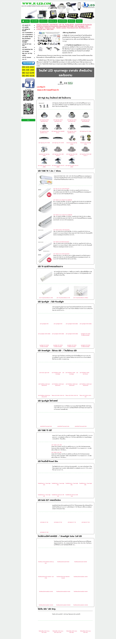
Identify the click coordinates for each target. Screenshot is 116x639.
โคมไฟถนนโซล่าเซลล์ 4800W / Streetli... (63, 540)
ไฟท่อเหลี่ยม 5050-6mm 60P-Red (85, 594)
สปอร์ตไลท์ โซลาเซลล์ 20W (63, 389)
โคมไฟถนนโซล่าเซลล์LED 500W (81, 554)
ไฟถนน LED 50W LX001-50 (72, 358)
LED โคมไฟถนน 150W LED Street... (85, 336)
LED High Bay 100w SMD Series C (58, 154)
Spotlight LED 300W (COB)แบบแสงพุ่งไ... (44, 308)
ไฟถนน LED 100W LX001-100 (85, 359)
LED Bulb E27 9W (86, 485)
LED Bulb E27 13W (44, 495)
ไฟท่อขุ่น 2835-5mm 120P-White (85, 606)
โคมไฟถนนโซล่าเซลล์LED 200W (81, 539)
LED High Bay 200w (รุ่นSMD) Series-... (71, 132)
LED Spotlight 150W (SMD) (86, 286)
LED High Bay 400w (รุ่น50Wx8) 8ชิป (85, 120)
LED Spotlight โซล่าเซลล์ (48, 363)
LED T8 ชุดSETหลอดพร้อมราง (50, 235)
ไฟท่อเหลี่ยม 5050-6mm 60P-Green (44, 606)
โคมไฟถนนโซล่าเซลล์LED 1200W (46, 568)
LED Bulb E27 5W (58, 485)
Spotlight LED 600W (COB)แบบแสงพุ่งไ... (85, 308)
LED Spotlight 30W (44, 286)
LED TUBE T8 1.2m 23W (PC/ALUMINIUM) (62, 203)
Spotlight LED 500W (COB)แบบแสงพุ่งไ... (71, 308)
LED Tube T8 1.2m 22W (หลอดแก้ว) (61, 188)
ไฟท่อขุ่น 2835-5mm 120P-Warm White (44, 617)
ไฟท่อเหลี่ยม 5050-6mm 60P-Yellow (58, 606)
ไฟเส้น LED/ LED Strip (47, 571)
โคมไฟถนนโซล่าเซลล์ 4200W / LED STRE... (46, 540)
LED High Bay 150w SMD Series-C (71, 154)
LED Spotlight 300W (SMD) (72, 296)
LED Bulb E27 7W (72, 485)
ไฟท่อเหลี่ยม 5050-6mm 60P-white (44, 594)
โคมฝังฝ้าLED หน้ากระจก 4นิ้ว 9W (58, 458)
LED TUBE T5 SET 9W (56, 415)
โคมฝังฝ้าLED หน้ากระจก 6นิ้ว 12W (72, 458)
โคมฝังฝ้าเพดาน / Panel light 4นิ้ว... (58, 447)
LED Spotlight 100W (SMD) (72, 286)
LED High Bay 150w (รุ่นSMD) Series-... (58, 132)
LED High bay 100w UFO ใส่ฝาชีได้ (44, 166)
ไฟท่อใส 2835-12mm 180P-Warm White (72, 617)
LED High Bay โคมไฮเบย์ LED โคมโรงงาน (54, 97)
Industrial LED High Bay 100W (44, 154)
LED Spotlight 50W (58, 286)
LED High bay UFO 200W (58, 142)
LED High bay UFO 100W (85, 131)
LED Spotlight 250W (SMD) (58, 296)
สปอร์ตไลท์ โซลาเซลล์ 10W (46, 389)
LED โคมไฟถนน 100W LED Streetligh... (71, 336)
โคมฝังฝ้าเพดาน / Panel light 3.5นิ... (44, 447)
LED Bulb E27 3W (44, 485)
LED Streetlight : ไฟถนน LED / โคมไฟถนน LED (57, 313)
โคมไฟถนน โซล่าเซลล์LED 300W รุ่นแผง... (46, 525)
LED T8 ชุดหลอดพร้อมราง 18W (46, 260)
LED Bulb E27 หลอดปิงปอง (49, 463)
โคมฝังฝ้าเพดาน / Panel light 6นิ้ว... (72, 447)
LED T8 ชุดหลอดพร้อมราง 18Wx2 (80, 260)
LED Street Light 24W (44, 335)
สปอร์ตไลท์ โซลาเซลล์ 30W (80, 389)
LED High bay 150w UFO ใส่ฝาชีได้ (58, 166)
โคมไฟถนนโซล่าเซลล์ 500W (63, 524)
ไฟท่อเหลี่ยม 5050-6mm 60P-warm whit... (58, 594)
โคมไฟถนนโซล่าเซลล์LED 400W (63, 554)
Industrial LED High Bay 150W (85, 143)
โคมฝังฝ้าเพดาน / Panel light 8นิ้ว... (85, 447)
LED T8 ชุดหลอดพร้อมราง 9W (63, 260)
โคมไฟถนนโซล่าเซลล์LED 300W (46, 554)
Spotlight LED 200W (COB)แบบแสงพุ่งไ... (85, 297)
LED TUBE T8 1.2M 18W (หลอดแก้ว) (61, 218)
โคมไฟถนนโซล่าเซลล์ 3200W (80, 524)
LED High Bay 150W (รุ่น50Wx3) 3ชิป (44, 120)
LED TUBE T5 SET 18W (56, 407)
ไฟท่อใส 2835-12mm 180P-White (58, 617)
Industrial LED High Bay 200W (71, 143)
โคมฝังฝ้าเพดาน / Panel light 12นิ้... (44, 458)
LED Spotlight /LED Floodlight (51, 264)
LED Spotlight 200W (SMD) (44, 296)
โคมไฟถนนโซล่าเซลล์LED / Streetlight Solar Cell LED (60, 499)
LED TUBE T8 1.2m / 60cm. (49, 171)
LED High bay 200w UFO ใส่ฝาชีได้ (71, 166)
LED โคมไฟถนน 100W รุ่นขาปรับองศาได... (58, 347)
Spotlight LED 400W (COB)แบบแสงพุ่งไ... (58, 308)
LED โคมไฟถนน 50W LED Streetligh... (58, 336)
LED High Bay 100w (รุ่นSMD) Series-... (44, 132)
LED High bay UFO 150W (44, 142)
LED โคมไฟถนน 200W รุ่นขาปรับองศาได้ (85, 347)
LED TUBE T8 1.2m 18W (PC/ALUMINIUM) (62, 196)
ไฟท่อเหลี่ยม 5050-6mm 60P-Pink (71, 606)
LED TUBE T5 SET (45, 393)
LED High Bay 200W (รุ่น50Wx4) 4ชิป (58, 120)
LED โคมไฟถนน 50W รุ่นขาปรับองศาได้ (44, 347)
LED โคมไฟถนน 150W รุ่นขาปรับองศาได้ (72, 347)
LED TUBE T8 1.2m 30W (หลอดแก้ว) (61, 226)
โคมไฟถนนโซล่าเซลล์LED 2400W (80, 568)
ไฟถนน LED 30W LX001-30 (58, 358)
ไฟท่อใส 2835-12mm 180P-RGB (85, 617)
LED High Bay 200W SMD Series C (85, 154)
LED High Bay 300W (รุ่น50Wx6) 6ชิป (71, 120)
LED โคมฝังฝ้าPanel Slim (48, 424)
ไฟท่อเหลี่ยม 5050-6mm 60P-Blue (71, 594)
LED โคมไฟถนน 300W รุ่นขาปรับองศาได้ (44, 359)
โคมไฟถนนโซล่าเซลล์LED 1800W (63, 568)
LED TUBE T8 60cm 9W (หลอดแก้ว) (61, 211)
